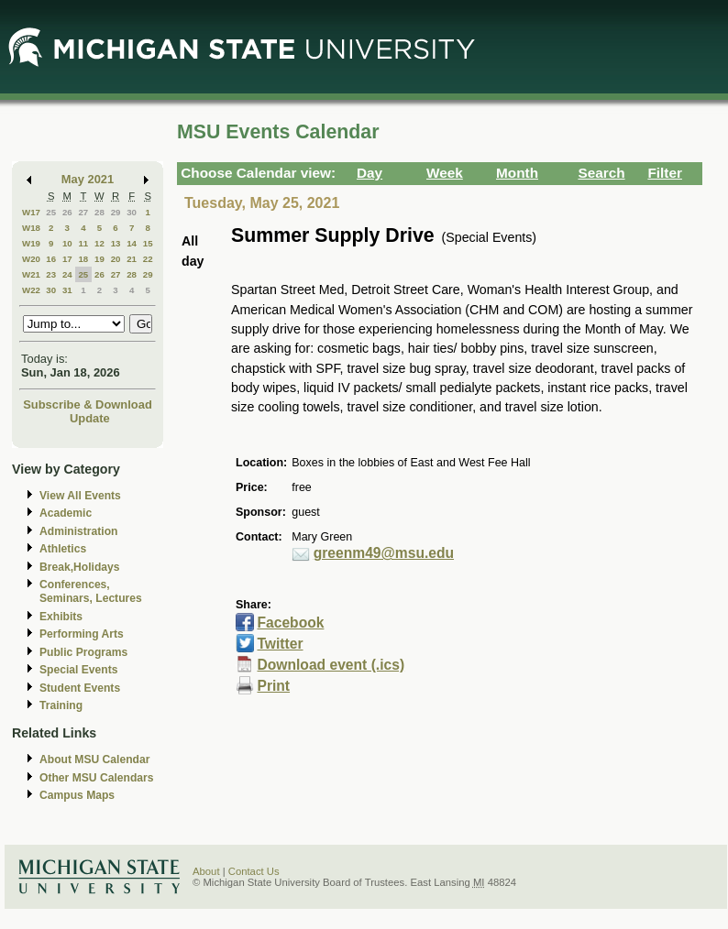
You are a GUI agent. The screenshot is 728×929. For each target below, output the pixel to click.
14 (132, 243)
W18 (31, 228)
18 (83, 259)
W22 (31, 290)
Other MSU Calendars (96, 777)
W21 (31, 274)
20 (116, 259)
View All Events (80, 495)
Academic (65, 513)
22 (148, 259)
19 (99, 259)
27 (83, 212)
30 (132, 212)
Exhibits (61, 616)
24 (67, 274)
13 (116, 243)
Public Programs (83, 652)
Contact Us (254, 871)
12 (99, 243)
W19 (31, 243)
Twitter (280, 643)
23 (51, 274)
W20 (31, 259)
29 (116, 212)
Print (273, 686)
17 (67, 259)
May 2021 (87, 179)
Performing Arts (81, 634)
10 (67, 243)
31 (67, 290)
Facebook (290, 622)
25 (51, 212)
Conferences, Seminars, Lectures (90, 591)
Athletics (62, 548)
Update (90, 418)
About (206, 871)
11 (83, 243)
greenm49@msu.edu (384, 553)
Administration (78, 531)
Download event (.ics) (330, 664)
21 (132, 259)
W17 (31, 212)
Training (61, 705)
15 (148, 243)
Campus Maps (77, 795)
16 (51, 259)
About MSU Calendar (94, 759)
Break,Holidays (79, 567)
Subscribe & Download (87, 404)
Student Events (79, 688)
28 (99, 212)
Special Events (78, 669)
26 (67, 212)
